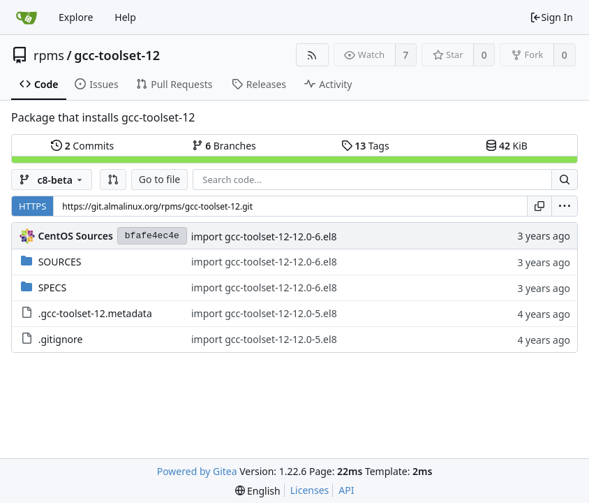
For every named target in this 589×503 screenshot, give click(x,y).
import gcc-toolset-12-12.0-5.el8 (264, 313)
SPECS (52, 287)
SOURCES (60, 261)
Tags (365, 145)
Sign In (551, 17)
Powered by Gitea (197, 471)
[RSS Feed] (312, 54)
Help (125, 17)
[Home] (26, 17)
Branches (224, 145)
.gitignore (60, 339)
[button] (113, 179)
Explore (76, 17)
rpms (48, 55)
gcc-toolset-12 (117, 55)
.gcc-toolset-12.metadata (95, 313)
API (346, 490)
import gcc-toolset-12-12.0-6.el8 (264, 236)
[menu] (564, 206)
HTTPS (32, 206)
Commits (82, 145)
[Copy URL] (539, 206)
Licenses (309, 490)
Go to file (159, 179)
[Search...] (564, 179)
